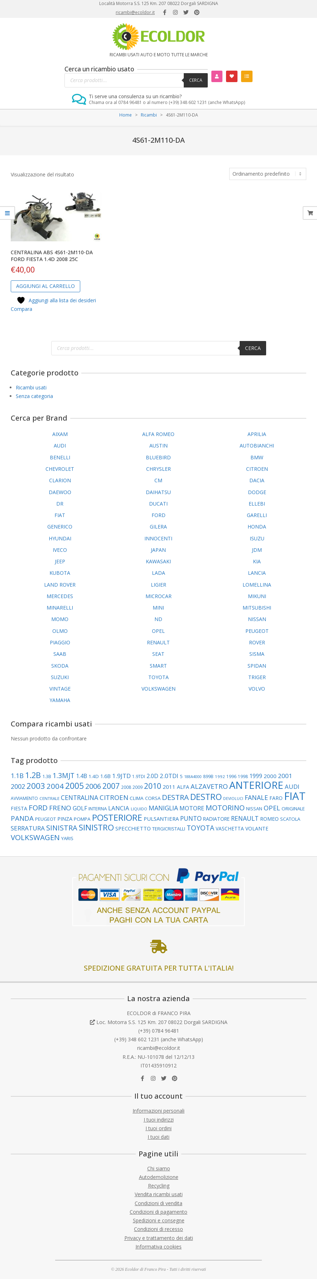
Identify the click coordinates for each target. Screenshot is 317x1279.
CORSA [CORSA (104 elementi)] (152, 798)
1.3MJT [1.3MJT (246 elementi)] (64, 775)
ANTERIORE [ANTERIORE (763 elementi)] (256, 785)
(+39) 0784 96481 (158, 1030)
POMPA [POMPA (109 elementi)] (82, 819)
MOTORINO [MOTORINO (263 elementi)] (225, 808)
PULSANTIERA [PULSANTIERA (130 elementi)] (161, 818)
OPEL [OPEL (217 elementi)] (272, 807)
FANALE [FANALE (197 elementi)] (256, 797)
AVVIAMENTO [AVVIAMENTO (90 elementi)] (24, 798)
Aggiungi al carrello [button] (45, 286)
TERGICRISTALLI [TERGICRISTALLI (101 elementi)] (168, 828)
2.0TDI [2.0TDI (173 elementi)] (169, 776)
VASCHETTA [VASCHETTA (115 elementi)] (230, 828)
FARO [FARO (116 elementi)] (276, 798)
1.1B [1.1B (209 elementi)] (17, 775)
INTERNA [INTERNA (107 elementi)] (97, 808)
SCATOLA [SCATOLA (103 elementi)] (290, 819)
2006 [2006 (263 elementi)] (93, 786)
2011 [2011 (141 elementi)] (169, 786)
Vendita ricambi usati (159, 1194)
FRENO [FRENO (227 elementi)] (60, 808)
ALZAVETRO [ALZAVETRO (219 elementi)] (209, 786)
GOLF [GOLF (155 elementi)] (80, 808)
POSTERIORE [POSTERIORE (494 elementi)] (117, 817)
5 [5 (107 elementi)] (181, 776)
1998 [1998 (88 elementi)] (243, 776)
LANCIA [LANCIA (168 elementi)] (118, 808)
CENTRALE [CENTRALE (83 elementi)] (49, 798)
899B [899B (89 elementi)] (208, 776)
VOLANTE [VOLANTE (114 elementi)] (256, 828)
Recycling (158, 1185)
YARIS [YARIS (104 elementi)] (67, 838)
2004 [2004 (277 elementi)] (55, 786)
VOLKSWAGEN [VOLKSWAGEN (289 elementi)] (35, 837)
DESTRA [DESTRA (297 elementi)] (175, 797)
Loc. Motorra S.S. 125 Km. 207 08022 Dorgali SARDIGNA (161, 1022)
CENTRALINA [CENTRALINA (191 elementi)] (79, 797)
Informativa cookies (158, 1246)
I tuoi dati (158, 1136)
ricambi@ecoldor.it (135, 12)
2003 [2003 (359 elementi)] (36, 785)
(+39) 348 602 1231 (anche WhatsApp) (158, 1039)
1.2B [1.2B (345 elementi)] (33, 775)
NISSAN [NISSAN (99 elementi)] (254, 808)
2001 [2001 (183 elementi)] (285, 776)
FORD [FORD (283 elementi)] (38, 807)
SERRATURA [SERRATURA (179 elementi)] (28, 828)
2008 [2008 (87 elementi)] (126, 787)
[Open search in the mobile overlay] (136, 80)
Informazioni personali (158, 1110)
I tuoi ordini (158, 1128)
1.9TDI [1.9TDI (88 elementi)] (138, 776)
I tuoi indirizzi (159, 1119)
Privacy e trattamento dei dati (158, 1238)
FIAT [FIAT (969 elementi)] (295, 796)
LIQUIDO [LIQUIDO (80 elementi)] (139, 808)
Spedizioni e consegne (158, 1220)
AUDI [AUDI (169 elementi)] (292, 786)
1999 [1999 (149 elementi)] (255, 776)
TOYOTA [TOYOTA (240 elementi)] (200, 828)
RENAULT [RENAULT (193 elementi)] (245, 818)
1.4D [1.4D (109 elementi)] (93, 776)
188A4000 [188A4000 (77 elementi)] (193, 776)
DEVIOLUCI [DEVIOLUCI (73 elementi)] (233, 798)
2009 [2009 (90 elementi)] (138, 787)
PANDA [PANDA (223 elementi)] (22, 818)
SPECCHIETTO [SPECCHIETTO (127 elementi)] (133, 828)
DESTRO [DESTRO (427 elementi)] (206, 796)
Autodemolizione (158, 1177)
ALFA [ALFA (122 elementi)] (183, 786)
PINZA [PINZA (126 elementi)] (64, 818)
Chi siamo (158, 1168)
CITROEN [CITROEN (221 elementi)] (114, 797)
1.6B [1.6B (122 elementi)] (105, 776)
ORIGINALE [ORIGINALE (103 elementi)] (293, 808)
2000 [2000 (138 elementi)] (270, 776)
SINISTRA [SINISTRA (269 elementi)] (61, 828)
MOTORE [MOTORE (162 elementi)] (191, 808)
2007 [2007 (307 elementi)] (111, 786)
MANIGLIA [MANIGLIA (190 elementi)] (163, 808)
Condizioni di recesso (158, 1229)
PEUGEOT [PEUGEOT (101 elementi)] (45, 819)
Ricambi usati (31, 387)
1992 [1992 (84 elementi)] (220, 776)
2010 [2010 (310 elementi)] (152, 786)
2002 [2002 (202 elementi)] (18, 786)
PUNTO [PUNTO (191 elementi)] (191, 818)
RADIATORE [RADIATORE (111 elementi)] (216, 818)
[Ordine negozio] (267, 174)
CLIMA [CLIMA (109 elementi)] (137, 798)
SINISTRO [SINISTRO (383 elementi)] (96, 827)
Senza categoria (34, 396)
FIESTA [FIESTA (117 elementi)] (19, 808)
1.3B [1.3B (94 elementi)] (46, 776)
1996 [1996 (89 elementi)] (231, 776)
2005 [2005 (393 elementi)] (74, 785)
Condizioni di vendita (158, 1203)
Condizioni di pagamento (158, 1211)
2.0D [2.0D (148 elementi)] (152, 776)
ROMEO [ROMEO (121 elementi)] (269, 818)
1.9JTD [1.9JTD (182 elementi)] (121, 776)
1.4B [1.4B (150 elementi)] (81, 776)
